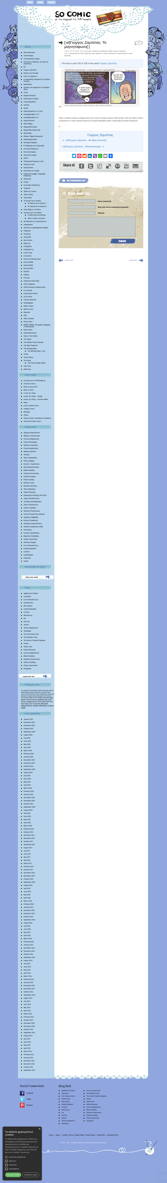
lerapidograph (28, 303)
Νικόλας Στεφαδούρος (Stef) (33, 527)
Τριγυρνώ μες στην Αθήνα (33, 213)
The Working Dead (30, 349)
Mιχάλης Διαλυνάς (30, 451)
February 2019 (29, 791)
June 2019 (27, 779)
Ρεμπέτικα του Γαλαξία (31, 171)
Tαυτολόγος (28, 530)
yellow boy (27, 369)
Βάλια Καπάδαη (29, 470)
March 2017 (28, 863)
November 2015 (29, 913)
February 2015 (29, 942)
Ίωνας (26, 92)
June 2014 (27, 967)
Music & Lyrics (29, 390)
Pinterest (29, 1105)
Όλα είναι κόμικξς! (30, 152)
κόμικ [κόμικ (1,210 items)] (23, 708)
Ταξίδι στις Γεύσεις (30, 191)
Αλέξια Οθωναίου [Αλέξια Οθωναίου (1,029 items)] (40, 706)
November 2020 (29, 725)
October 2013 (28, 992)
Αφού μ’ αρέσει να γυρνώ (36, 218)
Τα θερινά (27, 188)
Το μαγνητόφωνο (74, 53)
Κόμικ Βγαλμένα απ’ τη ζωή (33, 111)
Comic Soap (28, 253)
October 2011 (28, 1067)
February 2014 (29, 979)
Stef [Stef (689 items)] (43, 702)
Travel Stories (28, 357)
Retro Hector (28, 330)
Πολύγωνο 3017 (29, 164)
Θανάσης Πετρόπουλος (32, 511)
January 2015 (28, 945)
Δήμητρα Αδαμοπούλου (32, 433)
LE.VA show (28, 297)
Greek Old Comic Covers (32, 421)
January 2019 (28, 794)
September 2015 (29, 920)
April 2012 (27, 1048)
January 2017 (28, 870)
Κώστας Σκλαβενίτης (31, 520)
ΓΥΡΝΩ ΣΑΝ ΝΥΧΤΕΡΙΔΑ (37, 215)
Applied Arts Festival (31, 593)
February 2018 (29, 829)
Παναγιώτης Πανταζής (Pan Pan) (35, 495)
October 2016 (28, 879)
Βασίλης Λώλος (29, 483)
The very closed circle (31, 634)
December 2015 (29, 910)
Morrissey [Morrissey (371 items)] (51, 694)
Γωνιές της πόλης (30, 393)
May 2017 (27, 857)
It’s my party (28, 290)
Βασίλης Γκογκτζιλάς (31, 445)
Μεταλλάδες (28, 133)
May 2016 (27, 895)
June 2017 (27, 854)
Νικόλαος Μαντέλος (30, 486)
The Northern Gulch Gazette (33, 342)
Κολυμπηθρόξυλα (30, 102)
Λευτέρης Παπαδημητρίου (33, 502)
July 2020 (27, 738)
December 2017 (29, 835)
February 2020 (29, 754)
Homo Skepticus (29, 284)
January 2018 (28, 832)
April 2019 (27, 785)
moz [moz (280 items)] (22, 690)
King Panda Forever (31, 293)
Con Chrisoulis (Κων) (31, 545)
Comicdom (27, 596)
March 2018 (28, 826)
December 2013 (29, 986)
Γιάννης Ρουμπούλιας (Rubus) (34, 514)
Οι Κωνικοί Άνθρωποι (31, 149)
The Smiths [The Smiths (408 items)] (25, 697)
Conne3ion (102, 1142)
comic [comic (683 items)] (39, 702)
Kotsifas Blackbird (30, 549)
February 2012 (29, 1054)
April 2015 (27, 935)
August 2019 (28, 772)
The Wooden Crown (31, 637)
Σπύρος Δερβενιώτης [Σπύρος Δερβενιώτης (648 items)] (29, 702)
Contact (51, 2)
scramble (95, 1142)
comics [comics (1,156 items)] (50, 706)
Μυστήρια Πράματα (30, 142)
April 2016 (27, 898)
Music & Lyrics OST (30, 387)
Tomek (26, 354)
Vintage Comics (29, 409)
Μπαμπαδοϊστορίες (30, 139)
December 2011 (29, 1061)
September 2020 (29, 732)
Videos (26, 415)
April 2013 (27, 1011)
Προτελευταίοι (28, 168)
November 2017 (29, 838)
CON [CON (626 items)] (50, 700)
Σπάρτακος (27, 179)
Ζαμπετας (87, 53)
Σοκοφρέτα (27, 669)
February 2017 (29, 866)
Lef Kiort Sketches (30, 300)
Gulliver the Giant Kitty (31, 281)
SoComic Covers (29, 384)
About (40, 2)
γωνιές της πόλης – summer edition (36, 399)
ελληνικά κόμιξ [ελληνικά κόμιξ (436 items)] (48, 698)
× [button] (39, 1129)
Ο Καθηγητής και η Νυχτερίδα (34, 146)
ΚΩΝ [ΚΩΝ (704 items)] (47, 702)
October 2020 (28, 729)
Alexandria (27, 237)
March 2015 (28, 939)
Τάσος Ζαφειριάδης (30, 458)
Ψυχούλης (27, 234)
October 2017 (28, 841)
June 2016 (27, 892)
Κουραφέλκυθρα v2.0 (31, 117)
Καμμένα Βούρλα (29, 95)
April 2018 (27, 823)
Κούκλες (26, 105)
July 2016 (27, 888)
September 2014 (29, 957)
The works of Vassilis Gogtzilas (34, 640)
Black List (27, 243)
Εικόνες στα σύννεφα (31, 73)
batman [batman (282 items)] (40, 690)
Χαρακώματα (28, 224)
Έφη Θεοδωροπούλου (31, 467)
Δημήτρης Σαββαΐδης (31, 517)
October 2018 (28, 804)
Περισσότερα (24, 1152)
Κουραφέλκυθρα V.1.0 (31, 114)
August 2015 (28, 923)
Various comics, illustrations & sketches (37, 418)
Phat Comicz (28, 322)
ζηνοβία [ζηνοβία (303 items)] (43, 692)
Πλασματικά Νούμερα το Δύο (34, 161)
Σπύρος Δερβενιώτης (31, 448)
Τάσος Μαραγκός (29, 489)
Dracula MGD (28, 265)
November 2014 (29, 951)
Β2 (25, 67)
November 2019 (29, 763)
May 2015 (27, 932)
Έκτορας (27, 455)
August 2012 (28, 1036)
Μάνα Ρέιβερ (28, 124)
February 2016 (29, 904)
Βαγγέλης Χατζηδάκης (31, 536)
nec (25, 618)
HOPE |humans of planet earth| (34, 287)
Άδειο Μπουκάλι (29, 52)
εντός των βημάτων (30, 76)
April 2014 (27, 973)
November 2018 (29, 801)
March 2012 (28, 1051)
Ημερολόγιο (28, 84)
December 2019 (29, 760)
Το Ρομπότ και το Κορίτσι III (37, 206)
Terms (71, 1135)
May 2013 (27, 1007)
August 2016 (28, 885)
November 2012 (29, 1026)
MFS (25, 315)
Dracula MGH (28, 268)
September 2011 (29, 1070)
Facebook (29, 1093)
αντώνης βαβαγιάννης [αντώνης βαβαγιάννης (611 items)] (39, 700)
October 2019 (28, 766)
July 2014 (27, 964)
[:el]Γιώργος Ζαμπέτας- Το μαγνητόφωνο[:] (85, 44)
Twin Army (27, 366)
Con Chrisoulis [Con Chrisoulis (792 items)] (34, 704)
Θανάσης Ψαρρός (30, 542)
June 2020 (27, 741)
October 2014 (28, 954)
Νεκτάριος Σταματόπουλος (33, 523)
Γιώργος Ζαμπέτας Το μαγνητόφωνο (115, 53)
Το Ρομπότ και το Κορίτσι (32, 201)
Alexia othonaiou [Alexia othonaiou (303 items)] (35, 692)
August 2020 (28, 735)
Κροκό (26, 108)
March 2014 (28, 976)
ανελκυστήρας (28, 56)
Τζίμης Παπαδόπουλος (31, 498)
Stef (82, 53)
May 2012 (27, 1045)
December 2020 (29, 722)
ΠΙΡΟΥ (26, 158)
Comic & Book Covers (31, 406)
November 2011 (29, 1064)
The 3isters (27, 339)
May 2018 (27, 819)
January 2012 (28, 1058)
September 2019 (29, 769)
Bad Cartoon (28, 240)
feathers (26, 275)
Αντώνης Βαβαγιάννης (31, 439)
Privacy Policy (90, 1135)
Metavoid (27, 312)
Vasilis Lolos (28, 647)
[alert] (22, 1153)
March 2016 (28, 901)
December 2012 (29, 1023)
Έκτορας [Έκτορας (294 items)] (46, 690)
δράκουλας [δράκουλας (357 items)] (43, 694)
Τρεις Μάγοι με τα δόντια (32, 209)
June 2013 (27, 1004)
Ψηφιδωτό (27, 231)
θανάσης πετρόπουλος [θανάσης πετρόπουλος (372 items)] (28, 696)
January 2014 (28, 982)
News (26, 402)
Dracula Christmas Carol (32, 259)
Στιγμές (26, 182)
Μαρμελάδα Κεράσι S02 (32, 130)
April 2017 (27, 860)
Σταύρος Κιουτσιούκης (31, 473)
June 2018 (27, 816)
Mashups (27, 412)
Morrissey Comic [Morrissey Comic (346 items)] (34, 694)
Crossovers (28, 256)
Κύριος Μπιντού (29, 121)
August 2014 (28, 960)
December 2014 (29, 948)
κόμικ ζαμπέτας (97, 53)
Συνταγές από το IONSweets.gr (34, 380)
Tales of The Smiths (30, 336)
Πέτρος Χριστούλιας (30, 539)
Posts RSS (101, 1135)
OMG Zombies (29, 318)
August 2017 (28, 848)
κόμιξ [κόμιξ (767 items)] (27, 704)
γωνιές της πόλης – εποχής (33, 396)
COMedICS (28, 246)
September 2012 (29, 1033)
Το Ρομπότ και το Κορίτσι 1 (37, 203)
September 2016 (29, 882)
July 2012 (27, 1039)
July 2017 (27, 851)
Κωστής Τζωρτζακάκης (31, 533)
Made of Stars (28, 306)
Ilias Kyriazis (28, 606)
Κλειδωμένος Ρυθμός (31, 99)
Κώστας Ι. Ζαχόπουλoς (32, 464)
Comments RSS (112, 1135)
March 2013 (28, 1014)
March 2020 (28, 751)
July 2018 (27, 813)
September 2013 (29, 995)
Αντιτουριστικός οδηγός (32, 59)
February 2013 (29, 1017)
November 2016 (29, 876)
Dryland (26, 271)
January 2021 (28, 719)
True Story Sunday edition (37, 363)
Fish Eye (27, 278)
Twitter (28, 1099)
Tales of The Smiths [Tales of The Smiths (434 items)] (36, 698)
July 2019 (27, 776)
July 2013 (27, 1001)
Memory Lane (28, 309)
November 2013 (29, 989)
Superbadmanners (30, 333)
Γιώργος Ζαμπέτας (30, 70)
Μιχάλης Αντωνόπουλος (32, 436)
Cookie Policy (79, 1135)
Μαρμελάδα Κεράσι (30, 127)
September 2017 (29, 845)
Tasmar (26, 625)
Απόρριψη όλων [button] (30, 1175)
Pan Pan (27, 622)
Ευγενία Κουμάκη (30, 476)
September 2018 (29, 807)
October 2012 (28, 1029)
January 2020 (28, 757)
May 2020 (27, 744)
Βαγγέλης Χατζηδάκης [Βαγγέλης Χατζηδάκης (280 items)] (31, 690)
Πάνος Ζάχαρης (29, 461)
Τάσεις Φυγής (28, 194)
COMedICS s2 (29, 250)
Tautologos (27, 631)
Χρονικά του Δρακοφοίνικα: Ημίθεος (36, 228)
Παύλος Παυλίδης (30, 508)
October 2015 (28, 917)
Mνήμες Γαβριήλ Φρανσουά (33, 136)
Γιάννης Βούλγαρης (30, 442)
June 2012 (27, 1042)
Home (30, 2)
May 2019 (27, 782)
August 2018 (28, 810)
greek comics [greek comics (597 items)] (26, 700)
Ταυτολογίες (28, 198)
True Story (27, 360)
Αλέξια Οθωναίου (30, 492)
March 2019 (28, 788)
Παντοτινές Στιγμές (30, 155)
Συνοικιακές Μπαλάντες (32, 185)
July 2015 (27, 926)
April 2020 (27, 747)
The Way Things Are (31, 345)
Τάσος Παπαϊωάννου (31, 505)
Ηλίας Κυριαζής (29, 480)
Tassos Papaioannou (31, 628)
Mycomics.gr (28, 615)
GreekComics (28, 603)
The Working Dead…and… (37, 351)
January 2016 (28, 907)
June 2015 (27, 929)
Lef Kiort (26, 552)
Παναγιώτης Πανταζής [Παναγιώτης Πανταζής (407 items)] (43, 696)
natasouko (27, 558)
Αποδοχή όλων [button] (13, 1175)
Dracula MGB (28, 262)
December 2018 (29, 798)
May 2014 (27, 970)
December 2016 (29, 873)
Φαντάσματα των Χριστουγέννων (35, 221)
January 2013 (28, 1020)
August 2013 (28, 998)
